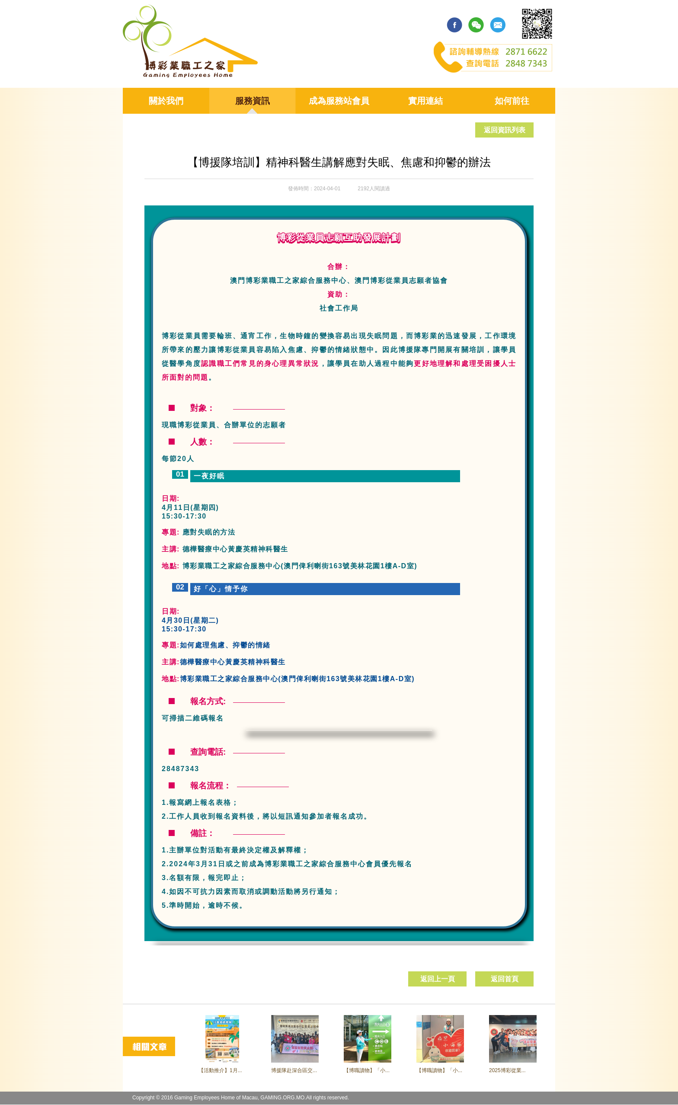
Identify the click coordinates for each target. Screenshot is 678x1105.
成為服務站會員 (339, 101)
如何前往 (512, 101)
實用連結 (425, 101)
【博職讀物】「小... (367, 1070)
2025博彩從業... (507, 1070)
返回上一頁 (437, 979)
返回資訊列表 (504, 130)
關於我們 (166, 101)
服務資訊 (252, 101)
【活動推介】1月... (220, 1070)
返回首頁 (504, 979)
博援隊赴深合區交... (294, 1070)
